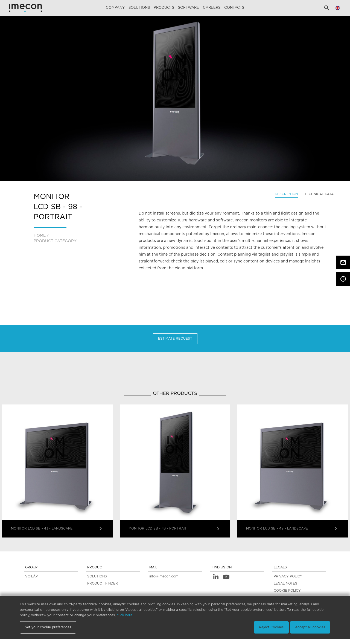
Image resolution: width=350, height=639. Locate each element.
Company (115, 8)
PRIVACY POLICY (288, 576)
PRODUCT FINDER (102, 583)
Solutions (139, 8)
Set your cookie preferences (48, 627)
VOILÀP (31, 576)
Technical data (319, 194)
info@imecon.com (163, 576)
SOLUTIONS (97, 576)
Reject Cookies (271, 627)
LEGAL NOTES (285, 583)
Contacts (234, 8)
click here (124, 615)
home (40, 236)
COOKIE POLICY (287, 590)
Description (286, 194)
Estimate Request (175, 338)
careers (211, 8)
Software (188, 8)
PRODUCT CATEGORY (55, 241)
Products (164, 8)
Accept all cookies (310, 627)
